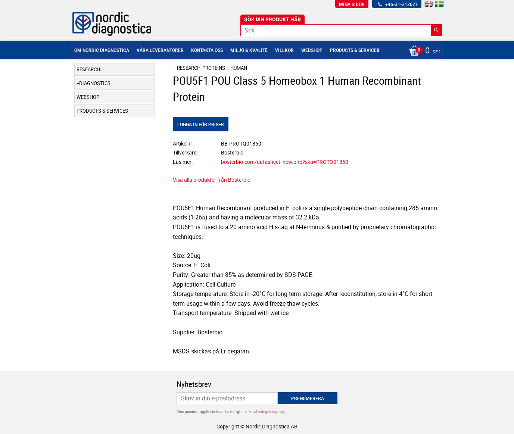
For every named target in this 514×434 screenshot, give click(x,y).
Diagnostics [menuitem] (94, 83)
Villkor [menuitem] (284, 50)
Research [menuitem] (88, 69)
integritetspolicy (271, 411)
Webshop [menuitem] (312, 50)
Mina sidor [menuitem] (352, 4)
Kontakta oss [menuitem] (207, 50)
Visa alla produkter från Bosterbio (211, 179)
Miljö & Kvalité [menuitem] (249, 50)
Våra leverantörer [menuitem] (160, 50)
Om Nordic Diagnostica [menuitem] (101, 50)
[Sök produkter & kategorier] (341, 30)
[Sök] (436, 30)
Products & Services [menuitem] (354, 50)
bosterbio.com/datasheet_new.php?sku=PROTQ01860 (284, 161)
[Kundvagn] (422, 51)
